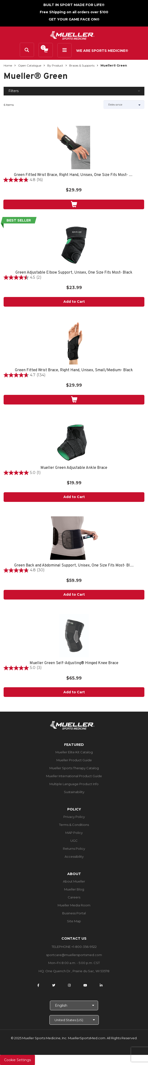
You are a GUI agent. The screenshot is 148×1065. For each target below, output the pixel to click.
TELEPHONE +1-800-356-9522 (74, 947)
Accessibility (74, 856)
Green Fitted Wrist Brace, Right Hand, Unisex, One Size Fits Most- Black (74, 175)
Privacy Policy (74, 817)
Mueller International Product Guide (74, 776)
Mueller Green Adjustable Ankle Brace (73, 468)
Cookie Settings (17, 1060)
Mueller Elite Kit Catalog (74, 752)
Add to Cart (74, 301)
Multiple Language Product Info (74, 784)
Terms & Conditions (74, 825)
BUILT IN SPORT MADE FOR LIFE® (74, 5)
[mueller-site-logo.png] (72, 35)
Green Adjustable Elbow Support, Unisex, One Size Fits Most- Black (73, 272)
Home (8, 65)
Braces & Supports (81, 65)
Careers (74, 897)
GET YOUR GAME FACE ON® (74, 19)
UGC (74, 841)
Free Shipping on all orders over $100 (74, 12)
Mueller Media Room (74, 905)
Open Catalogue (29, 65)
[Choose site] (74, 1020)
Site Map (74, 921)
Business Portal (74, 913)
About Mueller (74, 881)
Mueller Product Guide (74, 760)
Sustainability (74, 792)
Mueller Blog (74, 889)
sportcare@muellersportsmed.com (74, 955)
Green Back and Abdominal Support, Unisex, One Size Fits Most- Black (74, 565)
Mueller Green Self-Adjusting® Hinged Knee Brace (74, 663)
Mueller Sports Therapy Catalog (74, 768)
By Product (55, 65)
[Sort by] (123, 104)
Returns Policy (74, 848)
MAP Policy (74, 833)
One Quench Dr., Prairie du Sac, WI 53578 (77, 971)
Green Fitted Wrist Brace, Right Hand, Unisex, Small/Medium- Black (74, 370)
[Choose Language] (74, 1005)
